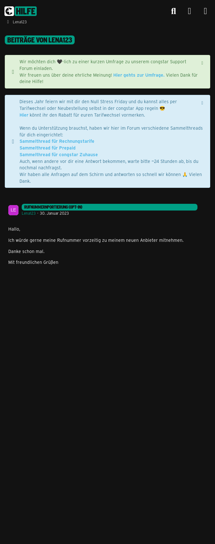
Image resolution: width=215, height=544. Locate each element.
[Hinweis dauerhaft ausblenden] (203, 62)
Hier (23, 115)
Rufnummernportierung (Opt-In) (53, 207)
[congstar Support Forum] (20, 11)
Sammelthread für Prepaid (47, 148)
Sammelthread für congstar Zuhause (58, 154)
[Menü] (205, 11)
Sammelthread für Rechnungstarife (56, 141)
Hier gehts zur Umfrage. (139, 75)
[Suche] (173, 11)
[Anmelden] (189, 11)
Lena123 (29, 213)
